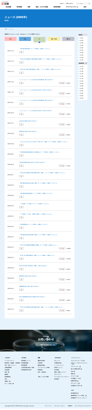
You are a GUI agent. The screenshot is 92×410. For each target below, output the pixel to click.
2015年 (82, 70)
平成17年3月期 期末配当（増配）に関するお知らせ (33, 266)
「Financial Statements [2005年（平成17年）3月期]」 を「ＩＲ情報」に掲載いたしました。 (44, 142)
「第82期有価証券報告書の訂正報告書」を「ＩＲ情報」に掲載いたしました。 (40, 152)
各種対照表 (74, 382)
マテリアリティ (75, 368)
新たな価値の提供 (75, 370)
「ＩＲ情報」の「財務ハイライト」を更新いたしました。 (34, 204)
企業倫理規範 (8, 369)
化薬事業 (40, 364)
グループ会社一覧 (9, 385)
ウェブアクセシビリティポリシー (83, 407)
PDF (61, 83)
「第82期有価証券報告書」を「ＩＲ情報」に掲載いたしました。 (36, 193)
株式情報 (56, 371)
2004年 (82, 99)
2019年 (82, 56)
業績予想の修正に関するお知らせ (28, 131)
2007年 (82, 91)
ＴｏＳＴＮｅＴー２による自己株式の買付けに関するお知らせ (35, 90)
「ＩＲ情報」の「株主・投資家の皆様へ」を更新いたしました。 (36, 214)
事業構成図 (7, 378)
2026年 (82, 38)
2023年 (82, 45)
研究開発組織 (24, 364)
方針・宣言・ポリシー (10, 366)
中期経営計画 (57, 364)
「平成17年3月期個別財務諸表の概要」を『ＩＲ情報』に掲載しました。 (38, 245)
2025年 (82, 40)
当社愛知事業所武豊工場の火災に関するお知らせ (32, 162)
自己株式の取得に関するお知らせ (28, 121)
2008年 (82, 88)
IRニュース (57, 362)
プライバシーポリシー (60, 407)
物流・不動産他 (42, 373)
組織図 (6, 376)
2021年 (82, 51)
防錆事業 (40, 371)
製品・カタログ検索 (43, 378)
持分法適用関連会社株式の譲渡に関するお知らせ (32, 297)
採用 (72, 391)
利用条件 (70, 407)
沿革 (6, 380)
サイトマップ (48, 407)
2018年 (82, 58)
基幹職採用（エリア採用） (78, 397)
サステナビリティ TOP (77, 362)
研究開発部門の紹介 (26, 371)
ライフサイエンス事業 (43, 369)
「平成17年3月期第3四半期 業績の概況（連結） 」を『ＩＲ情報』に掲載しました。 (41, 307)
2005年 (82, 96)
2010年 (82, 83)
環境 (72, 375)
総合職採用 (74, 394)
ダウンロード (74, 384)
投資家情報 (57, 359)
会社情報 (7, 359)
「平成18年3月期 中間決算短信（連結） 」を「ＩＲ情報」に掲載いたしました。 (40, 69)
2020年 (82, 53)
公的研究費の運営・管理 (27, 369)
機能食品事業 (41, 366)
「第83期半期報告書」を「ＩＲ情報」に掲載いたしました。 (35, 49)
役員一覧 (7, 373)
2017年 (82, 61)
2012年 (82, 78)
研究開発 (23, 359)
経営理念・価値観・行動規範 (12, 364)
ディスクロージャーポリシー (61, 378)
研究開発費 (24, 366)
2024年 (82, 43)
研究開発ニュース (25, 362)
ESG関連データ (75, 380)
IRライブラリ (57, 376)
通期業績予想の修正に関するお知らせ (29, 286)
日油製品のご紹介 (75, 387)
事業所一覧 (7, 383)
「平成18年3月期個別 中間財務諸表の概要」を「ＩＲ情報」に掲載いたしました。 (41, 59)
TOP (6, 29)
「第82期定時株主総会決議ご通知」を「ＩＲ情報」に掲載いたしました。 (38, 183)
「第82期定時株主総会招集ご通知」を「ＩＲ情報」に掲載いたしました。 (38, 235)
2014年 (82, 73)
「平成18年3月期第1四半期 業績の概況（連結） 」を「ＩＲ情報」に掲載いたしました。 (42, 173)
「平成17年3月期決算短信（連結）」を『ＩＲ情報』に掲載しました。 (37, 255)
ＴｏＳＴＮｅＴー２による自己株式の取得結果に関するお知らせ (36, 79)
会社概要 (7, 371)
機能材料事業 (41, 362)
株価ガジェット (58, 369)
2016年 (82, 68)
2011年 (82, 80)
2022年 (82, 48)
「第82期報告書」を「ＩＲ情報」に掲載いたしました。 (34, 224)
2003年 (82, 101)
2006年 (82, 93)
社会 (72, 373)
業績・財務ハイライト (60, 373)
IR (21, 52)
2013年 (82, 75)
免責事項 (56, 380)
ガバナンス (74, 377)
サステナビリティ (75, 359)
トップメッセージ (9, 362)
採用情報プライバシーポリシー (79, 399)
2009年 (82, 86)
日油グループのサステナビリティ (79, 365)
